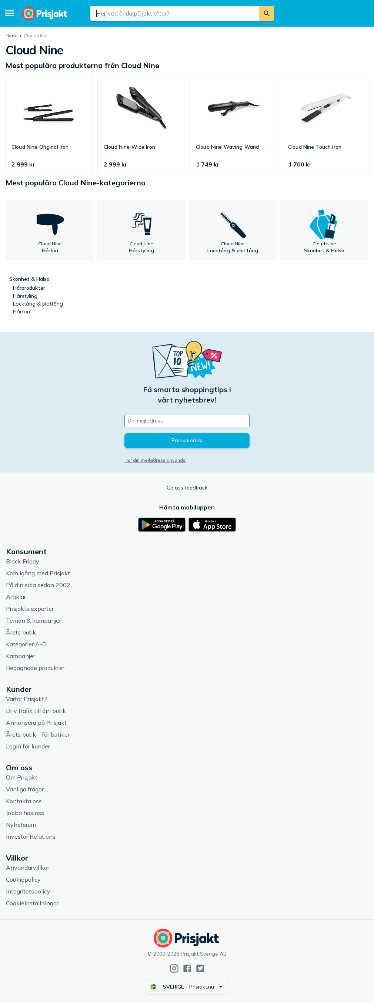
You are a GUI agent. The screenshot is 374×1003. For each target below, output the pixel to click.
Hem (11, 35)
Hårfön (21, 311)
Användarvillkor (27, 867)
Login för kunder (28, 746)
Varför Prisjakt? (26, 699)
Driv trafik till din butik (36, 710)
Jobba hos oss (25, 813)
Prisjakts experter (30, 608)
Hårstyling (25, 296)
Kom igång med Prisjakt (38, 573)
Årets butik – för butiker (38, 734)
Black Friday (22, 561)
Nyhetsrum (21, 824)
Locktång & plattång (38, 303)
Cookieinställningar (32, 903)
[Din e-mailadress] (187, 420)
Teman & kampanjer (33, 620)
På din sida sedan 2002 (38, 585)
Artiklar (16, 596)
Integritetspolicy (28, 891)
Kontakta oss (24, 801)
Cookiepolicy (23, 879)
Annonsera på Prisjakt (36, 722)
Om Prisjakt (21, 777)
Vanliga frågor (25, 789)
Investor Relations (31, 836)
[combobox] (174, 13)
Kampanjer (20, 656)
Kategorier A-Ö (26, 644)
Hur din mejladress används (155, 460)
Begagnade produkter (35, 668)
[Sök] (266, 13)
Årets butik (21, 632)
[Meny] (9, 13)
